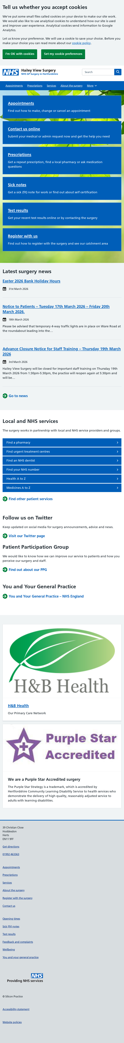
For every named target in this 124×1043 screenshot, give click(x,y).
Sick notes (17, 184)
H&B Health (18, 705)
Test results (18, 210)
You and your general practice (21, 957)
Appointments (14, 85)
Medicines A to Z (62, 488)
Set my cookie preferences (63, 54)
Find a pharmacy (62, 442)
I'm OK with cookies (19, 54)
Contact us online (24, 129)
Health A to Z (62, 479)
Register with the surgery (17, 898)
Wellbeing (9, 949)
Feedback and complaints (18, 942)
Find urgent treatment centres (62, 452)
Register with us (23, 236)
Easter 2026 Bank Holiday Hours (31, 281)
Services (51, 85)
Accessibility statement (16, 1009)
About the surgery (72, 85)
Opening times (11, 918)
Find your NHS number (62, 470)
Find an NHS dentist (62, 461)
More (92, 86)
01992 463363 (11, 854)
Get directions (11, 846)
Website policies (12, 1022)
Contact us (9, 905)
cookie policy (81, 43)
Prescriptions (34, 85)
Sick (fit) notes (11, 926)
